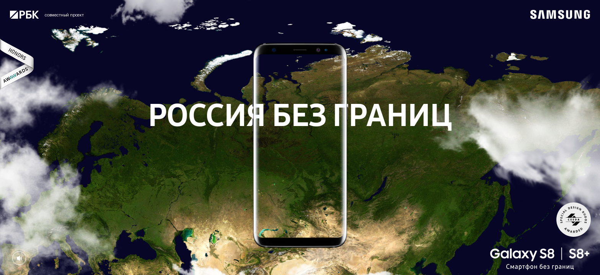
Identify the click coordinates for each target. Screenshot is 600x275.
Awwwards (17, 64)
